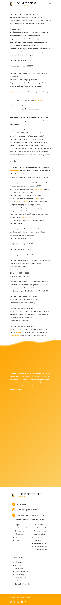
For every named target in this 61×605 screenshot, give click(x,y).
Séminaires (19, 562)
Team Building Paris (40, 550)
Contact (18, 540)
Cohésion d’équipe (40, 534)
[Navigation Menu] (50, 4)
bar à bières (38, 100)
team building (14, 335)
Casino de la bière (21, 201)
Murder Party (27, 217)
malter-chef (39, 189)
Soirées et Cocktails (41, 543)
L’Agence (18, 525)
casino (37, 198)
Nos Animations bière (22, 528)
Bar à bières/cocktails (22, 584)
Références (19, 534)
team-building (20, 332)
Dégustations (15, 92)
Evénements (38, 525)
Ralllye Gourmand (21, 581)
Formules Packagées (41, 531)
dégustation (14, 170)
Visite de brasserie (21, 571)
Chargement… (30, 448)
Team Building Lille (40, 546)
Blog (16, 537)
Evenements (19, 531)
